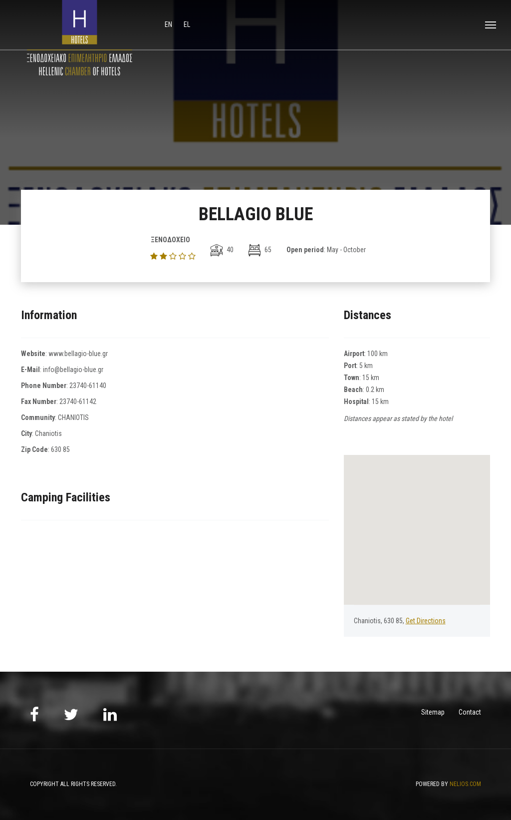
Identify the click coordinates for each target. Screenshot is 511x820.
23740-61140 (87, 386)
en (169, 24)
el (187, 24)
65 (260, 250)
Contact (470, 712)
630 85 (60, 449)
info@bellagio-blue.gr (73, 370)
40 (222, 250)
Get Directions (426, 621)
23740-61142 (77, 402)
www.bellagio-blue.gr (78, 354)
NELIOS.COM (465, 784)
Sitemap (433, 712)
